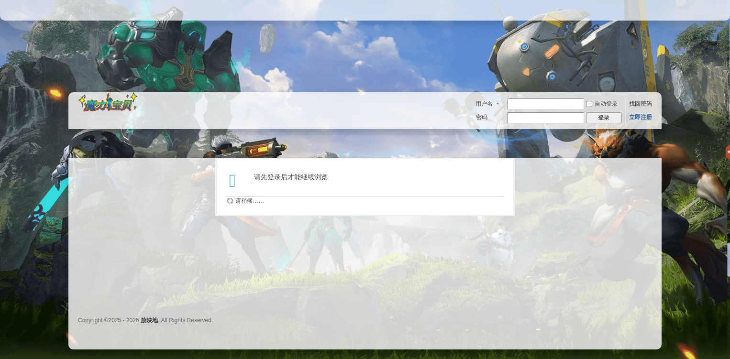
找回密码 (640, 103)
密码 (481, 117)
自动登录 (602, 103)
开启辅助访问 (649, 6)
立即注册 (640, 117)
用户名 (484, 103)
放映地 (149, 320)
